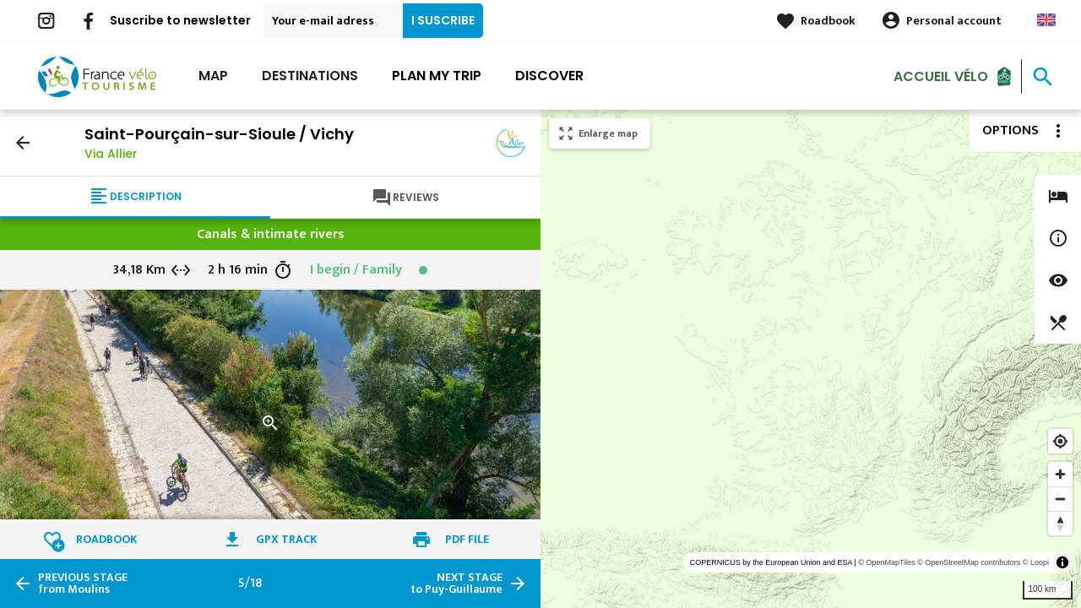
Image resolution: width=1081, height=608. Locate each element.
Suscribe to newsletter (180, 20)
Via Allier (111, 153)
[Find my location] (1060, 441)
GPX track (287, 539)
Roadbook (828, 20)
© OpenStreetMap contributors (968, 562)
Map (213, 75)
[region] (810, 359)
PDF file (467, 539)
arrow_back (23, 143)
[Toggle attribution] (1062, 562)
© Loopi (1036, 562)
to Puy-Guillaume (456, 583)
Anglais (1046, 20)
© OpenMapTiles (886, 562)
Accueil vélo (941, 75)
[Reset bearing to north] (1060, 523)
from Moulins (83, 583)
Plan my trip (436, 75)
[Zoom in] (1060, 474)
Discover (549, 75)
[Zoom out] (1060, 498)
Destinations (310, 75)
